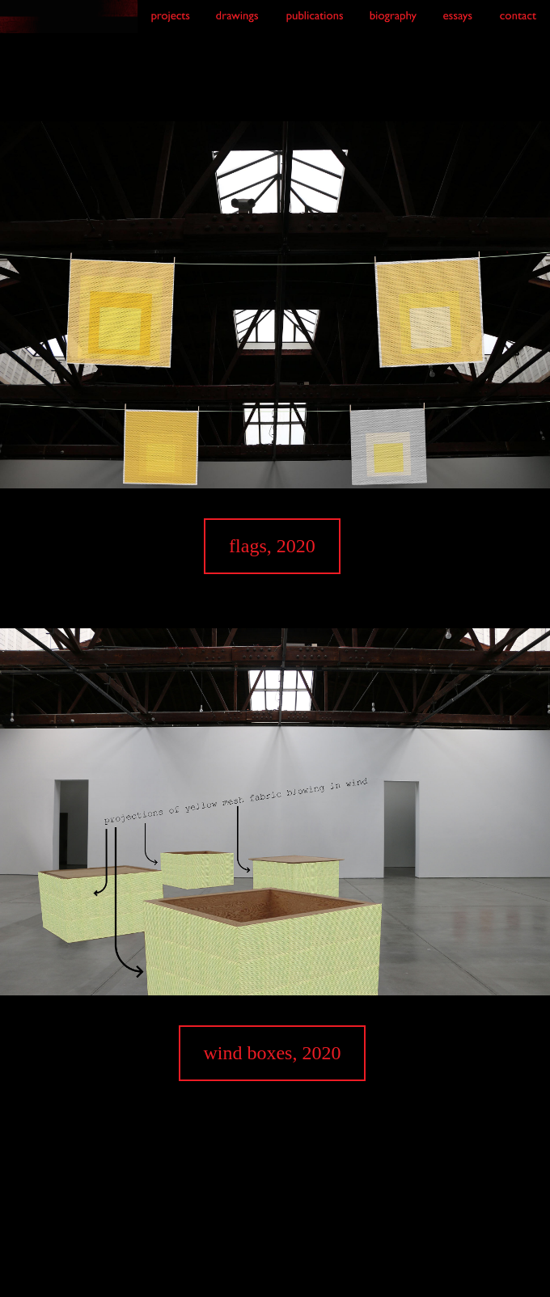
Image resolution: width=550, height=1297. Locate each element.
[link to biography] (392, 26)
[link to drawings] (237, 26)
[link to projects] (170, 26)
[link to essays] (457, 26)
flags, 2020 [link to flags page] (272, 545)
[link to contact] (518, 26)
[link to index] (69, 19)
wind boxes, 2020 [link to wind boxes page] (272, 1052)
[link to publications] (314, 26)
